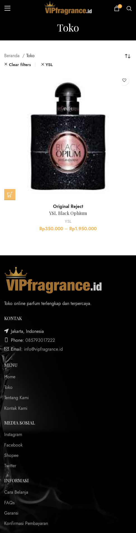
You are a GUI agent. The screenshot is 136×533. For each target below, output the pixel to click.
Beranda (12, 56)
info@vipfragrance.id (43, 349)
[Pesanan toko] (127, 56)
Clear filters (20, 64)
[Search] (129, 8)
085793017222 (40, 340)
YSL (68, 221)
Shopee (11, 455)
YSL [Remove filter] (49, 64)
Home (9, 377)
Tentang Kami (16, 398)
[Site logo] (68, 8)
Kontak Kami (15, 408)
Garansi (11, 513)
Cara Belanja (16, 492)
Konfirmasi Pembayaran (26, 523)
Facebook (13, 445)
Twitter (10, 466)
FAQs (9, 503)
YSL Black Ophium (68, 213)
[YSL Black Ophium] (68, 136)
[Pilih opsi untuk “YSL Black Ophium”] (9, 194)
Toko (8, 387)
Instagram (13, 435)
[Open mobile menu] (7, 8)
